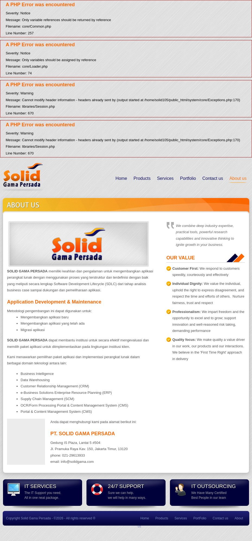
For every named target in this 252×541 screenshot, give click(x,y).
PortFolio (199, 518)
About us (238, 178)
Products (142, 178)
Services (165, 178)
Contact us (212, 178)
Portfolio (188, 178)
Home (121, 178)
